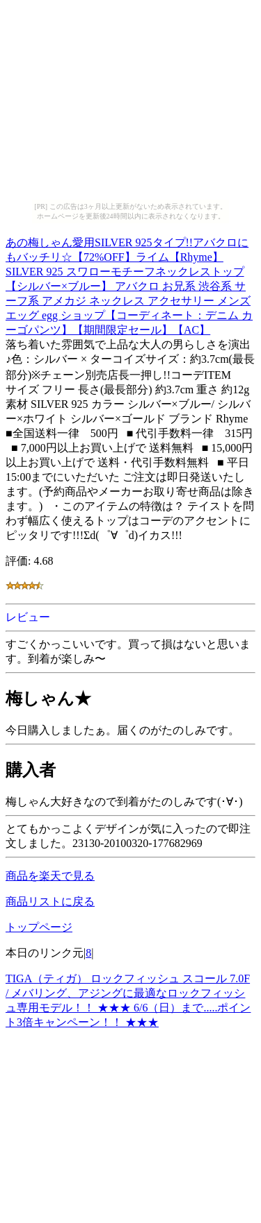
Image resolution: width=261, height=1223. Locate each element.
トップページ (39, 927)
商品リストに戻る (50, 901)
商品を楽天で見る (50, 876)
